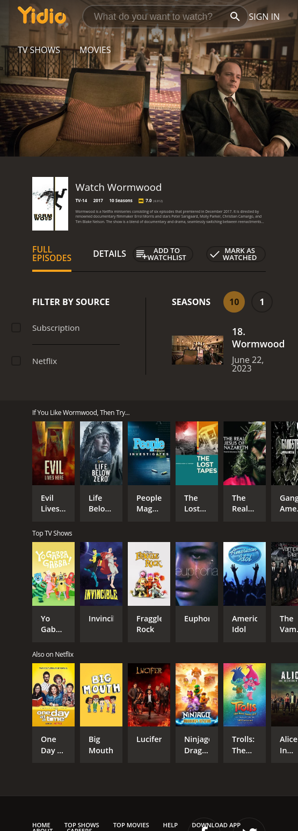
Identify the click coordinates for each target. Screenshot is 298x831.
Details (109, 253)
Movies (95, 50)
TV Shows (39, 50)
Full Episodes (51, 253)
